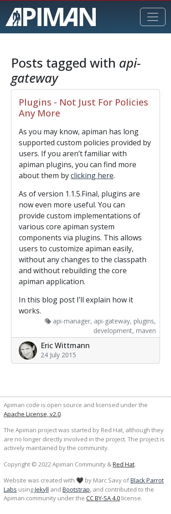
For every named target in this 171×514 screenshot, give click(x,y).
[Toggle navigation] (153, 17)
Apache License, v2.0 (32, 414)
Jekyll (42, 489)
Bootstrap (76, 489)
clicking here (92, 175)
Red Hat (124, 464)
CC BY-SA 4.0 (103, 498)
